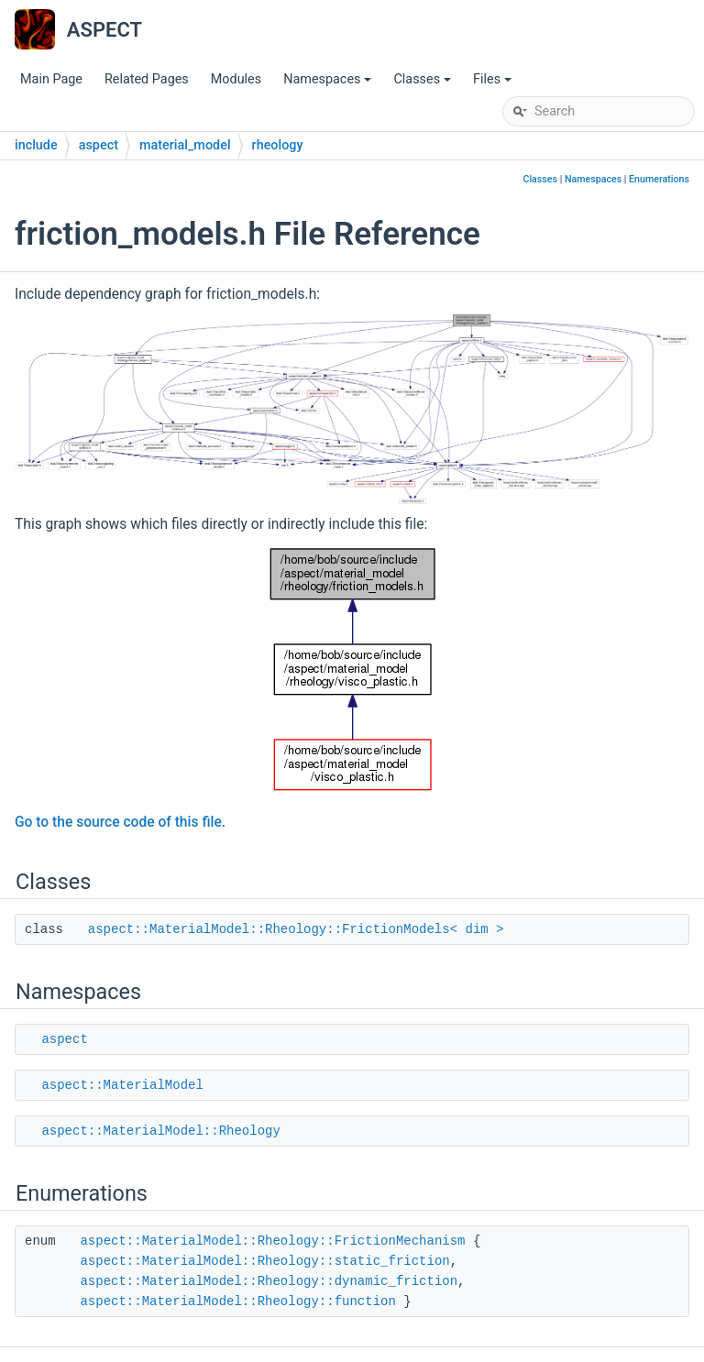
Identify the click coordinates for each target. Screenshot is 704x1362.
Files (493, 83)
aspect (98, 145)
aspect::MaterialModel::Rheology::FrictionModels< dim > (296, 929)
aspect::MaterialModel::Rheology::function (237, 1301)
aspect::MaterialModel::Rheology (160, 1131)
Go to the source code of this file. (120, 822)
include (36, 145)
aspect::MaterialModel (122, 1085)
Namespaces (328, 83)
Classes (423, 83)
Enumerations (659, 179)
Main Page (51, 79)
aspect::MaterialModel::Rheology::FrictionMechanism (272, 1241)
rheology (277, 145)
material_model (185, 145)
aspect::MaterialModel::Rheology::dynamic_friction (268, 1281)
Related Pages (146, 79)
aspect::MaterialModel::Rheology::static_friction (264, 1261)
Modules (236, 79)
